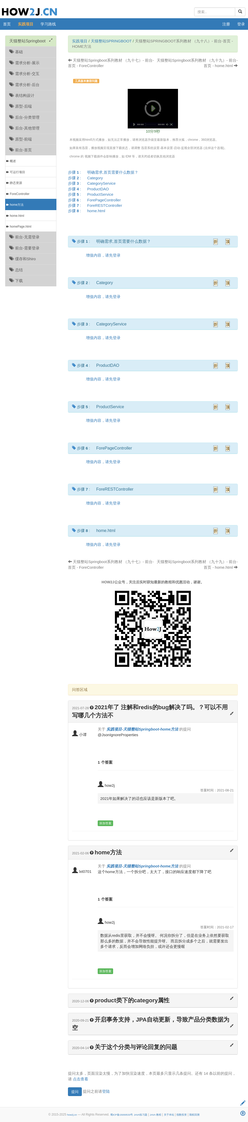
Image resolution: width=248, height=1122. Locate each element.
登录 (241, 24)
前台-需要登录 (24, 248)
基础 (16, 52)
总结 (16, 270)
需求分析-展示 (24, 63)
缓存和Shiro (22, 259)
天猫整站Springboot (111, 41)
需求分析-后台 (24, 84)
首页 (7, 24)
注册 (226, 24)
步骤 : (105, 172)
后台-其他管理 (24, 128)
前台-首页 (20, 150)
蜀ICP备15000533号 (121, 1114)
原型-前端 (20, 139)
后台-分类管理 (24, 117)
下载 (16, 280)
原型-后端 (20, 106)
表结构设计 (21, 95)
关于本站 (169, 1114)
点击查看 (80, 1079)
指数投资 (181, 1114)
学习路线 (48, 24)
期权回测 (194, 1114)
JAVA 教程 (155, 1114)
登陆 (106, 1091)
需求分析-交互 (24, 73)
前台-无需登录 (24, 237)
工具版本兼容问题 (86, 80)
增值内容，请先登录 (103, 255)
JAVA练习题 (140, 1114)
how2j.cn (72, 1114)
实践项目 (25, 24)
